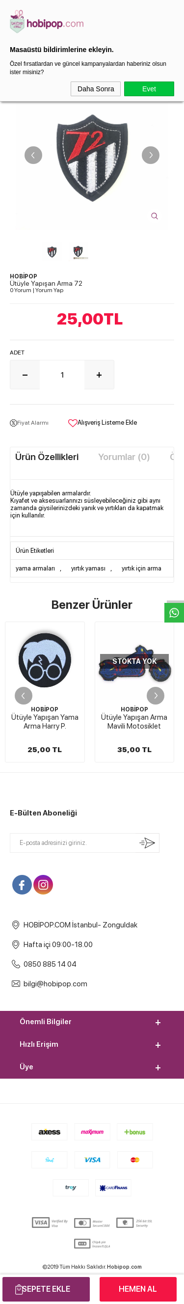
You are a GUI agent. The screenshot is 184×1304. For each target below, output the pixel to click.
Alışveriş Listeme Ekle (102, 423)
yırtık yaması (88, 568)
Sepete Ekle (46, 1289)
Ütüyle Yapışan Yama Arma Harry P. (45, 722)
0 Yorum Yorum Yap (36, 290)
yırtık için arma (141, 568)
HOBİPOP (44, 709)
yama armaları (35, 568)
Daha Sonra (96, 89)
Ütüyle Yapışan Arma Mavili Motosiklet (134, 722)
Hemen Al (138, 1289)
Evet (149, 89)
